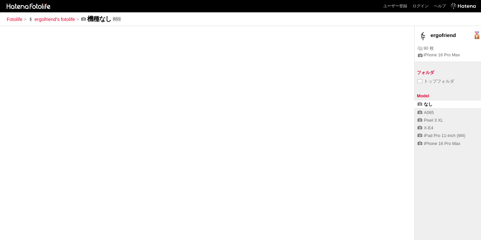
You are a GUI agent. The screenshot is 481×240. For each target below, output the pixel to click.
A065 (426, 112)
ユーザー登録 (395, 6)
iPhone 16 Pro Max (439, 54)
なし (425, 104)
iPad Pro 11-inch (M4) (441, 135)
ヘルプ (440, 6)
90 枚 (426, 48)
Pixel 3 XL (430, 120)
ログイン (421, 6)
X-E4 (425, 127)
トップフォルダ (436, 81)
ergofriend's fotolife (51, 19)
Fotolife (14, 19)
